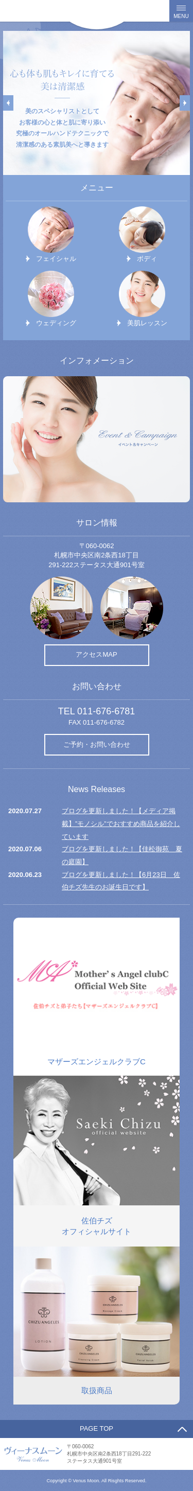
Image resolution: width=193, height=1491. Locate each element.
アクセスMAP (96, 654)
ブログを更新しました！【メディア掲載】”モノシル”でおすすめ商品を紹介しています (121, 823)
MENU (180, 16)
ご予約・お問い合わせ (96, 744)
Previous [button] (8, 103)
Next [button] (185, 103)
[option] (96, 103)
